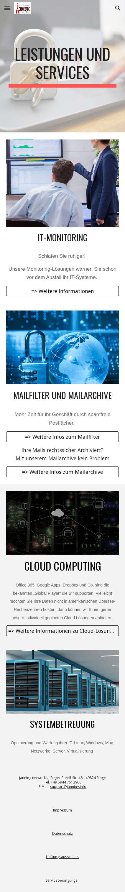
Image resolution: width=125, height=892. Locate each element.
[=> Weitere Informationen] (62, 291)
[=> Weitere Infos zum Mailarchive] (62, 472)
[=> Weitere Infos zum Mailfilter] (62, 436)
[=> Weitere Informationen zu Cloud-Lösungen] (62, 630)
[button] (7, 8)
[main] (62, 66)
